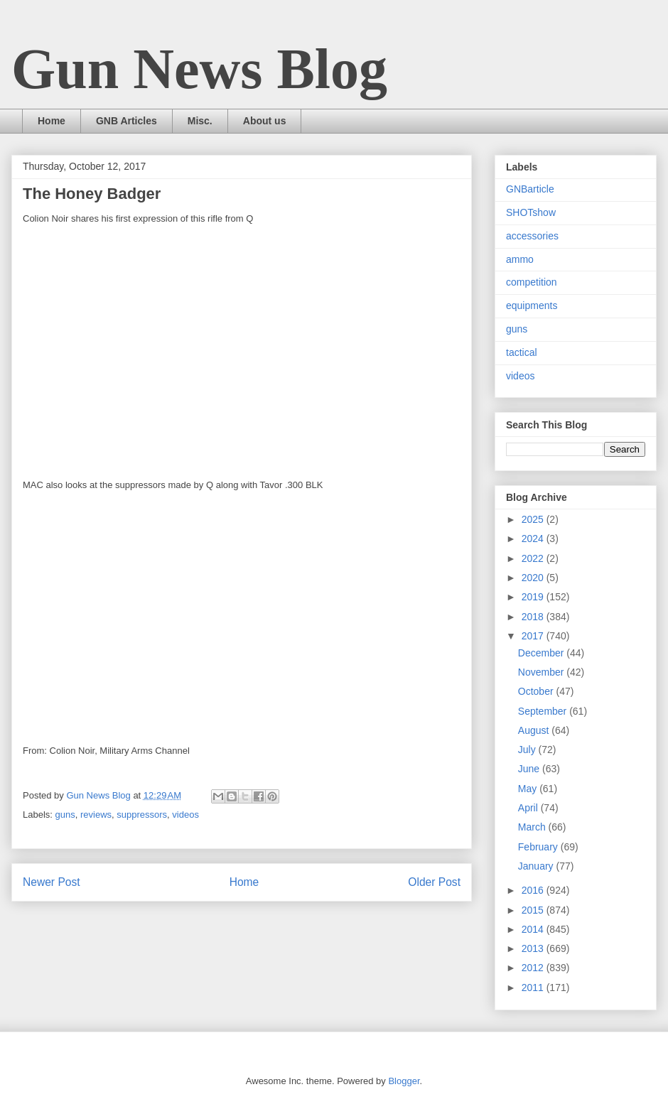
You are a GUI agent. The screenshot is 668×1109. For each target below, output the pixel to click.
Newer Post (51, 882)
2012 (534, 967)
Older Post (434, 882)
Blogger (403, 1081)
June (530, 768)
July (528, 749)
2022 (534, 558)
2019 (534, 596)
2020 (534, 577)
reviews (96, 814)
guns (65, 814)
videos (185, 814)
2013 (534, 948)
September (543, 711)
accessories (532, 236)
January (537, 866)
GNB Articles (126, 120)
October (537, 691)
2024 (534, 538)
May (528, 788)
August (534, 730)
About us (264, 120)
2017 (534, 636)
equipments (531, 305)
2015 (534, 910)
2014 (534, 929)
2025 (534, 519)
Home (51, 120)
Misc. (200, 120)
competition (531, 282)
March (533, 827)
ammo (520, 259)
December (542, 653)
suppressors (142, 814)
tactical (521, 352)
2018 (534, 616)
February (539, 847)
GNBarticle (530, 189)
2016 (534, 890)
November (542, 672)
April (529, 807)
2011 (534, 987)
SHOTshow (531, 212)
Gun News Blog (199, 69)
